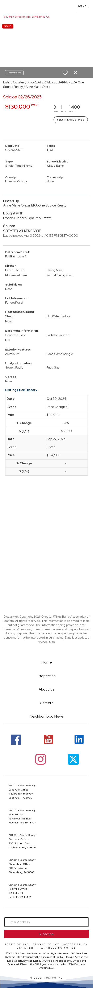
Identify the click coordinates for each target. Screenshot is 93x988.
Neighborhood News (46, 716)
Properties (47, 675)
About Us (46, 689)
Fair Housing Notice (57, 948)
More (83, 6)
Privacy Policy (46, 944)
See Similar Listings (70, 119)
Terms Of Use (17, 944)
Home (46, 662)
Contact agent (14, 72)
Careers (46, 702)
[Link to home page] (7, 6)
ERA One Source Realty (22, 785)
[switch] (65, 72)
